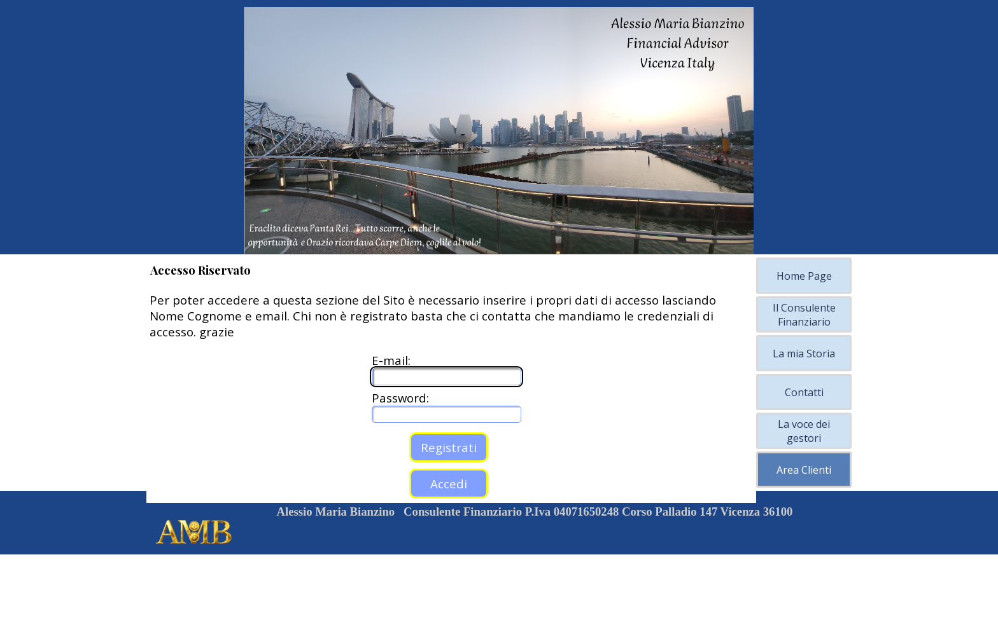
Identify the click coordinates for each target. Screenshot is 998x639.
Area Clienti (804, 470)
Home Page (804, 276)
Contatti (804, 392)
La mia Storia (804, 354)
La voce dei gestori (804, 431)
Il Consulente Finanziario (804, 315)
